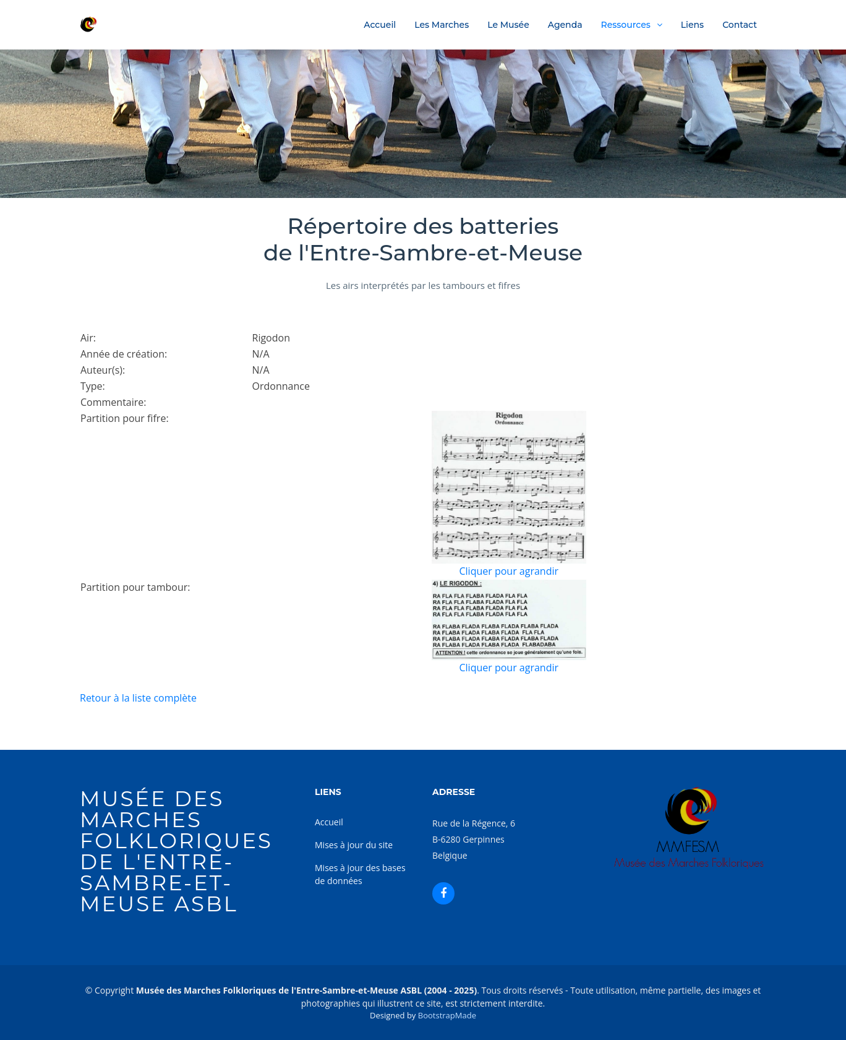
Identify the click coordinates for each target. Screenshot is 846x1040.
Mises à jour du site (354, 845)
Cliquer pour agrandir (508, 571)
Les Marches (441, 24)
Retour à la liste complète (138, 698)
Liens (692, 24)
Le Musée (508, 24)
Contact (739, 24)
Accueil (380, 24)
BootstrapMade (447, 1015)
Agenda (565, 24)
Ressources (626, 24)
